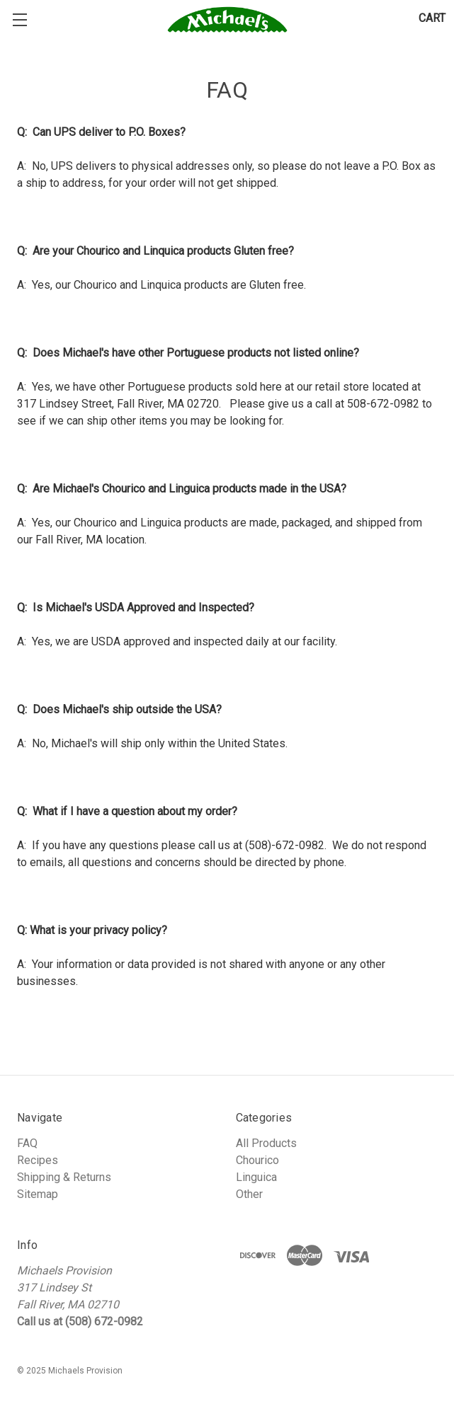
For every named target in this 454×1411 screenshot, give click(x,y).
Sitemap (37, 1194)
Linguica (256, 1177)
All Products (266, 1143)
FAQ (27, 1143)
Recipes (37, 1160)
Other (249, 1194)
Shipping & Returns (64, 1177)
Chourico (257, 1160)
